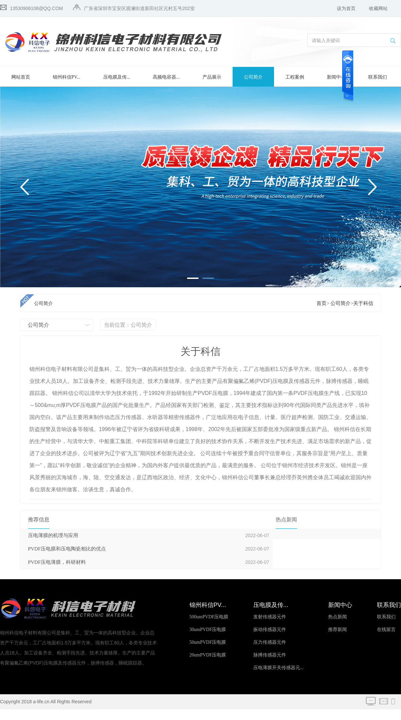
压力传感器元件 (269, 642)
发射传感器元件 (269, 616)
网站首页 (20, 77)
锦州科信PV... (67, 77)
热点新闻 (337, 616)
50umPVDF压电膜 (207, 642)
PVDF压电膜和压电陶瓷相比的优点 (67, 548)
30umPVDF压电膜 (207, 629)
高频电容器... (166, 77)
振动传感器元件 (269, 629)
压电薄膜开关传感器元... (278, 667)
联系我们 (377, 77)
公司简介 (253, 77)
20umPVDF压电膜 (207, 654)
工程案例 (294, 77)
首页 (321, 303)
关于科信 (363, 303)
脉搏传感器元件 (269, 654)
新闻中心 (336, 77)
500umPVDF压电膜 (209, 616)
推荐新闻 (337, 629)
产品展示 (212, 77)
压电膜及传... (116, 77)
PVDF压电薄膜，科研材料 (57, 562)
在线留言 (386, 629)
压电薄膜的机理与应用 (53, 535)
